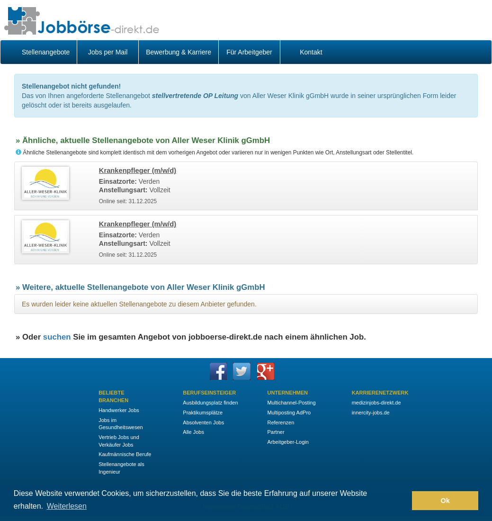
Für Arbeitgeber (249, 52)
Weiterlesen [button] (67, 506)
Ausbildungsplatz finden (210, 402)
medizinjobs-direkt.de (376, 402)
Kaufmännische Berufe (124, 454)
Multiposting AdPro (289, 412)
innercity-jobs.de (371, 412)
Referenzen (280, 422)
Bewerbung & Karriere (178, 52)
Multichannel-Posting (291, 402)
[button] (402, 500)
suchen (57, 336)
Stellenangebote (46, 52)
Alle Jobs (193, 432)
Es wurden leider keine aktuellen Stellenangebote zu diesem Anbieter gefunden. (139, 304)
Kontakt (311, 52)
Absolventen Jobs (203, 422)
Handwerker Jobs (118, 410)
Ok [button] (445, 500)
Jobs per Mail (107, 52)
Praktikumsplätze (203, 412)
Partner (275, 432)
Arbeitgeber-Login (287, 442)
